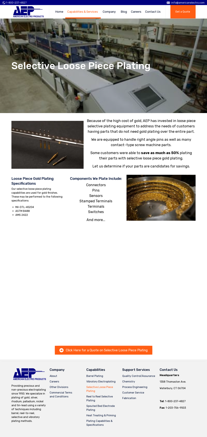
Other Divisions (59, 387)
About (53, 376)
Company (110, 12)
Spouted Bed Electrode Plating (100, 407)
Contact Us (152, 12)
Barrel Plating (94, 376)
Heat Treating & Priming (101, 415)
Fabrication (129, 398)
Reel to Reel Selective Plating (99, 398)
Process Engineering (134, 387)
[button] (183, 11)
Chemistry (128, 381)
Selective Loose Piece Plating (99, 389)
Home (59, 12)
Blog (124, 12)
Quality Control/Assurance (138, 376)
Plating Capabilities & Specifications (99, 422)
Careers (136, 12)
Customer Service (133, 392)
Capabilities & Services (83, 12)
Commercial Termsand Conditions (61, 394)
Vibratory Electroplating (101, 381)
